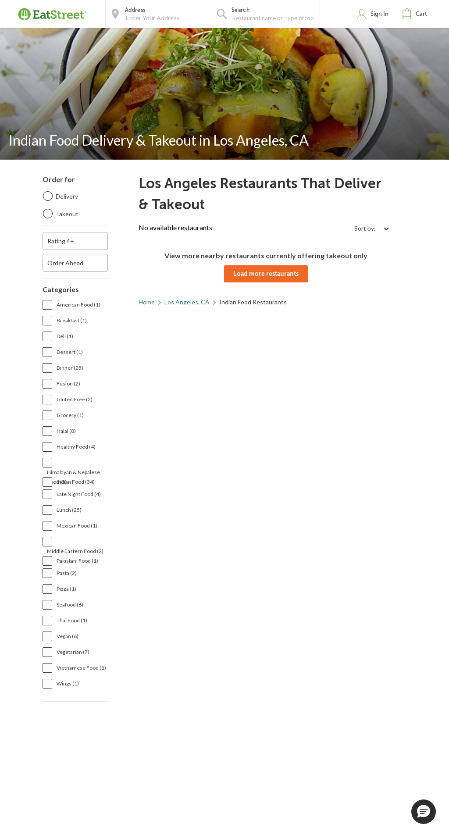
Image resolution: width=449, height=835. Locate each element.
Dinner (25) (70, 367)
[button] (416, 14)
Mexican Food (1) (77, 525)
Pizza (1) (66, 588)
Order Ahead (65, 263)
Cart (421, 14)
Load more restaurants (266, 273)
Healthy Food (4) (76, 446)
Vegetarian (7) (73, 652)
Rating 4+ (60, 241)
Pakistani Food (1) (77, 560)
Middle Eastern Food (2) (75, 551)
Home (147, 302)
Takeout (67, 214)
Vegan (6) (67, 636)
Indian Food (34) (76, 481)
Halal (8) (66, 431)
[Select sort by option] (371, 228)
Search (240, 10)
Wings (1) (68, 683)
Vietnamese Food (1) (81, 667)
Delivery (67, 196)
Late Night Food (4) (79, 494)
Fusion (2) (68, 383)
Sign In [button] (379, 14)
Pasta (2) (67, 573)
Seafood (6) (70, 604)
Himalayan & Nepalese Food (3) (73, 473)
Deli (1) (65, 336)
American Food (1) (78, 304)
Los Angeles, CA (187, 302)
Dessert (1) (70, 352)
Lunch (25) (69, 510)
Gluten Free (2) (75, 399)
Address (135, 10)
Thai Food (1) (72, 620)
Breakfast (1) (72, 320)
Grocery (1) (70, 415)
